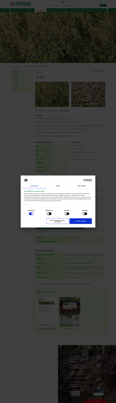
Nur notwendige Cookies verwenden (57, 221)
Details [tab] (58, 185)
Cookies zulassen (80, 221)
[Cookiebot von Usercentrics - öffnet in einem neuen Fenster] (84, 180)
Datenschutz (28, 206)
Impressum (27, 204)
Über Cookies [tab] (82, 185)
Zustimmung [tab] (34, 185)
